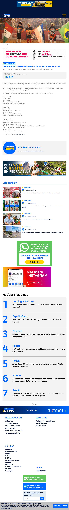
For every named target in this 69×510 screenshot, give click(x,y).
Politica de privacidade (13, 431)
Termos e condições (12, 433)
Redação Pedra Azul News (45, 421)
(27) (31, 410)
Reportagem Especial (13, 466)
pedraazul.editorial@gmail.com (34, 151)
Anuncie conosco (11, 423)
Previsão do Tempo (12, 460)
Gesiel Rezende (41, 423)
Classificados (41, 470)
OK (42, 498)
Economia (9, 464)
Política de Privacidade (9, 506)
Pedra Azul (9, 449)
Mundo (8, 462)
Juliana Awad (41, 426)
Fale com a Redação (12, 426)
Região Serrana (11, 451)
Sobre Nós (9, 421)
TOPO (34, 404)
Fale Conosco (10, 428)
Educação (9, 471)
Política (8, 458)
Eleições (8, 469)
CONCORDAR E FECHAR (60, 506)
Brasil (7, 454)
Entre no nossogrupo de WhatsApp (34, 478)
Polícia (7, 456)
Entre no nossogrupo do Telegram (33, 486)
